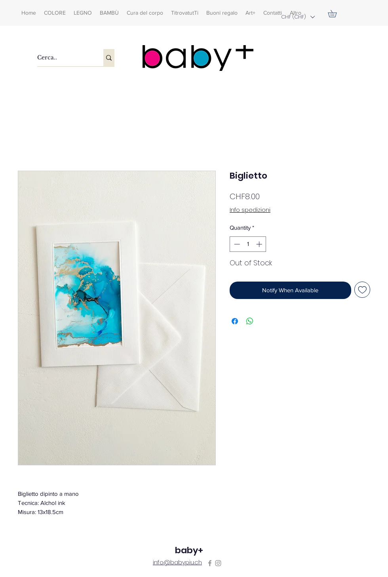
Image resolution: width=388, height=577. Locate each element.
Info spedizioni (250, 210)
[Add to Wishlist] (362, 290)
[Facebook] (210, 563)
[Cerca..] (62, 57)
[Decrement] (236, 244)
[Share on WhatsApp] (250, 321)
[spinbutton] (248, 244)
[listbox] (298, 17)
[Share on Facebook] (235, 321)
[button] (298, 17)
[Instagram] (218, 563)
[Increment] (260, 244)
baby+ (189, 550)
